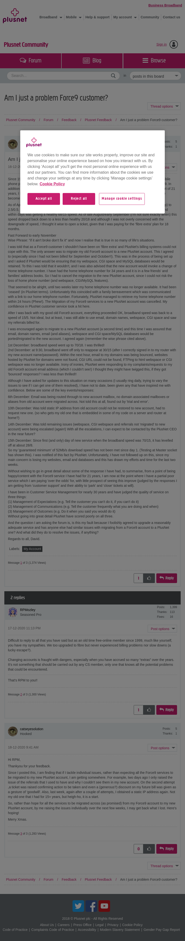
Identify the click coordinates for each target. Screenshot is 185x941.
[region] (92, 171)
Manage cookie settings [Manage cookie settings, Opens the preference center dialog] (122, 199)
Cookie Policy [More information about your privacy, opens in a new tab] (52, 184)
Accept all (44, 199)
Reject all (79, 199)
